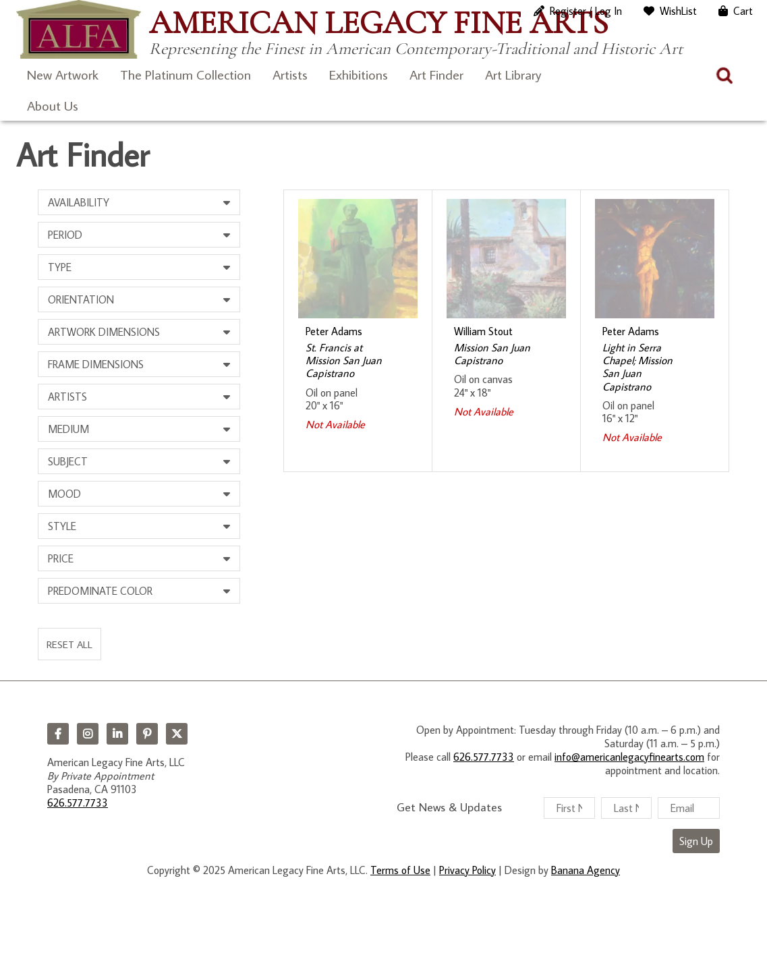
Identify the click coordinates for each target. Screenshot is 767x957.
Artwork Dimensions (104, 332)
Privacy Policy (467, 870)
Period (65, 234)
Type (60, 267)
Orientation (81, 299)
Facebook (58, 734)
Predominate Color (100, 591)
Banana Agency (585, 870)
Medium (68, 429)
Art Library (513, 74)
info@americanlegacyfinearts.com (629, 756)
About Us (52, 105)
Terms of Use (400, 870)
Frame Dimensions (96, 364)
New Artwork (62, 74)
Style (62, 526)
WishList (678, 10)
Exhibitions (358, 74)
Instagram (87, 734)
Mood (64, 493)
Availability (78, 202)
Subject (68, 461)
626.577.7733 (77, 802)
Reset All (69, 644)
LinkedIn (117, 734)
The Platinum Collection (185, 74)
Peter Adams (334, 331)
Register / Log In (586, 10)
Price (61, 558)
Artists (290, 74)
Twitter (177, 734)
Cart (743, 10)
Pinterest (147, 734)
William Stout (483, 331)
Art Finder (436, 74)
